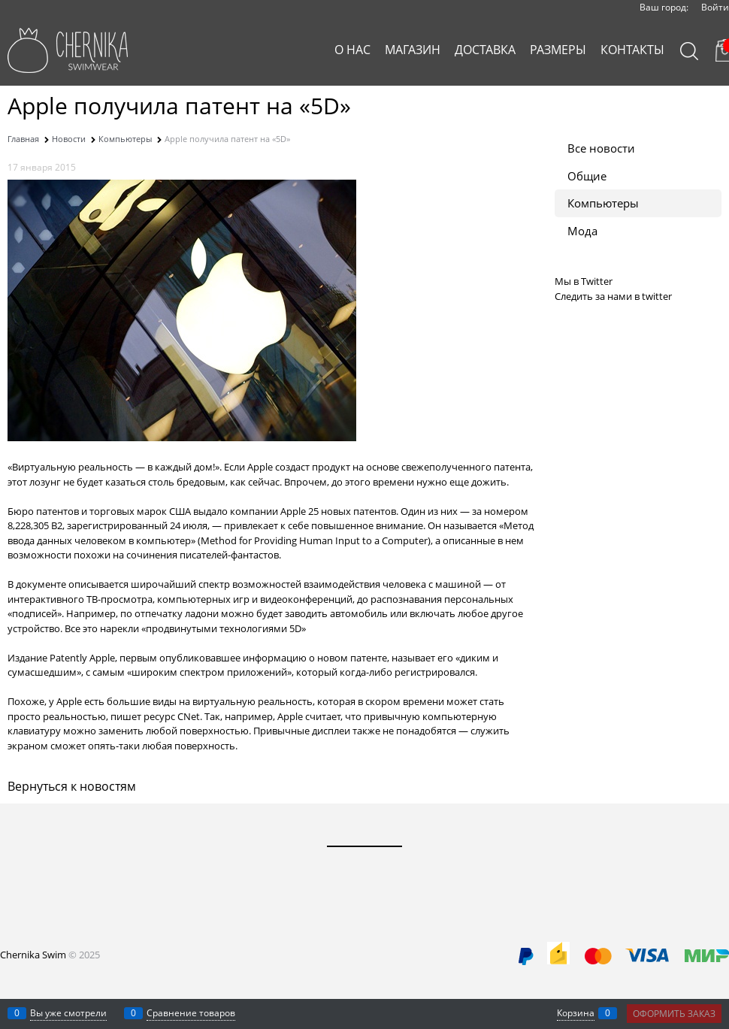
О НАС (352, 49)
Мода (582, 230)
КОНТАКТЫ (632, 49)
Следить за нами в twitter (613, 296)
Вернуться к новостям (72, 786)
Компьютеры (603, 202)
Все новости (601, 148)
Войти (715, 7)
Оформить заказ (674, 1013)
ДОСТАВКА (485, 49)
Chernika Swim (33, 954)
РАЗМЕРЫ (558, 49)
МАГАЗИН (412, 49)
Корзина (575, 1012)
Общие (586, 175)
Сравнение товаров (191, 1012)
